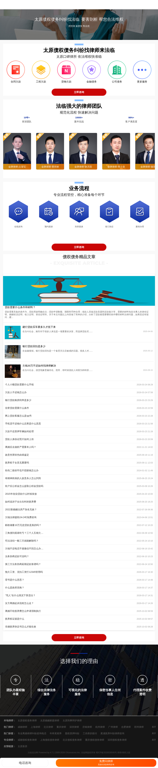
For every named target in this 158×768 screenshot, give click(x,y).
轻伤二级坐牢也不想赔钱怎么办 (21, 472)
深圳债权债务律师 (117, 741)
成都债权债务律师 (27, 741)
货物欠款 (66, 83)
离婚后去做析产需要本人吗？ (20, 448)
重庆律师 (61, 728)
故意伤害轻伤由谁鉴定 (17, 456)
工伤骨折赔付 (90, 735)
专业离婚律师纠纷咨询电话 (32, 735)
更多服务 (142, 83)
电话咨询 (25, 763)
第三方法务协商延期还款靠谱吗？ (23, 566)
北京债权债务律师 (72, 741)
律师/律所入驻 (123, 754)
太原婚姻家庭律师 (49, 722)
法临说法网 (15, 4)
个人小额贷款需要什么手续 (19, 386)
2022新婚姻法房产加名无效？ (21, 511)
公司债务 (117, 83)
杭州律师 (100, 728)
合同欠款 (16, 83)
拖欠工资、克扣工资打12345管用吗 (24, 573)
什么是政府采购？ (14, 589)
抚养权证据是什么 (14, 620)
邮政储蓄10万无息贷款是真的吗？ (23, 527)
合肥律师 (126, 728)
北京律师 (48, 728)
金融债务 (91, 83)
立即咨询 (79, 94)
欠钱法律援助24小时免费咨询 (20, 519)
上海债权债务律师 (49, 741)
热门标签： (10, 735)
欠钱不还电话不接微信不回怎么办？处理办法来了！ (24, 550)
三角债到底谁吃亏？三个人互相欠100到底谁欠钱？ (24, 534)
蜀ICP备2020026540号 (106, 754)
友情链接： (10, 748)
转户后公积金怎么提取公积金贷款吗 (24, 488)
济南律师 (87, 728)
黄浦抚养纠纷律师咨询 (112, 735)
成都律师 (22, 728)
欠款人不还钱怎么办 (16, 394)
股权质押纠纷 (72, 735)
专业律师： (10, 741)
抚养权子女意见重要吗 (17, 464)
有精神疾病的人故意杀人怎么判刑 (23, 480)
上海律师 (35, 728)
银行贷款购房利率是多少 (18, 402)
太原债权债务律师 (27, 722)
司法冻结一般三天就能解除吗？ (21, 542)
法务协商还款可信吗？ (17, 558)
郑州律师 (139, 728)
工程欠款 (41, 83)
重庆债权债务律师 (94, 741)
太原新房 (22, 748)
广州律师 (113, 728)
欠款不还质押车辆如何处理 (19, 433)
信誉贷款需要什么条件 (17, 409)
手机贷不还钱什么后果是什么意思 (23, 425)
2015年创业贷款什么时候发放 (21, 495)
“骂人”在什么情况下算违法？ (20, 597)
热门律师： (10, 728)
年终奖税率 (56, 735)
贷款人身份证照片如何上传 (19, 441)
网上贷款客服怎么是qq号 (18, 417)
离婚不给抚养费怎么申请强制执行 (23, 612)
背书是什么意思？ (14, 581)
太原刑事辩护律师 (72, 722)
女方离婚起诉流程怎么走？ (19, 605)
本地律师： (10, 722)
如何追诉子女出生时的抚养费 (20, 503)
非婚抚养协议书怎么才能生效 (20, 628)
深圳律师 (74, 728)
